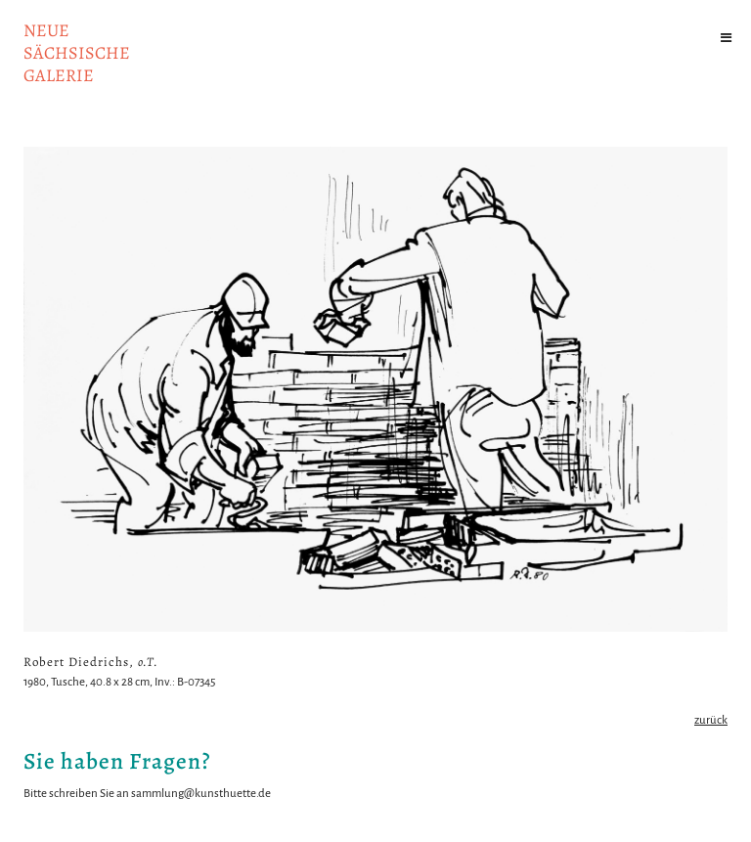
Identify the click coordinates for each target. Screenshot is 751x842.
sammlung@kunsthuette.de (201, 793)
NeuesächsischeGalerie (76, 53)
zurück (711, 720)
